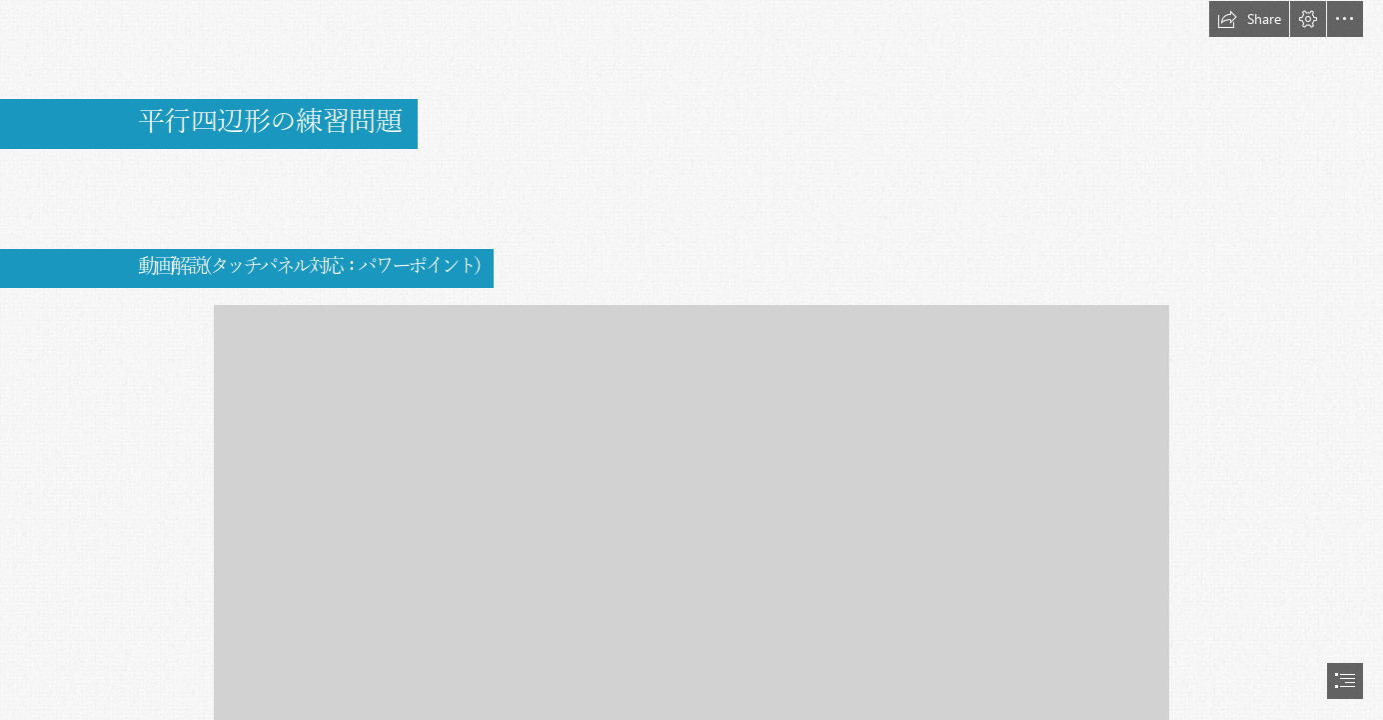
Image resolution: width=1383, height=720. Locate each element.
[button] (1249, 19)
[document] (691, 360)
